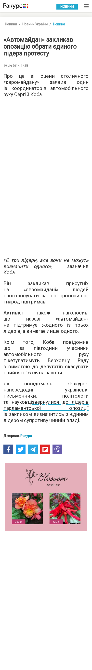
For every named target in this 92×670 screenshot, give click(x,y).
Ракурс (26, 436)
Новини (67, 7)
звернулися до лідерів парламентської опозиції (46, 405)
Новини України (35, 24)
